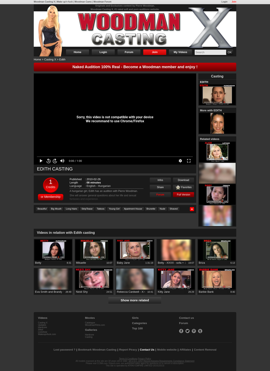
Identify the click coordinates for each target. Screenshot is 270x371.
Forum (129, 52)
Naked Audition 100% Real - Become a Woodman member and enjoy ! (134, 67)
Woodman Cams (83, 2)
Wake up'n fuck (65, 2)
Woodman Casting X (44, 2)
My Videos (180, 52)
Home (77, 52)
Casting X (50, 59)
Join (234, 2)
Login (224, 2)
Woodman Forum (102, 2)
